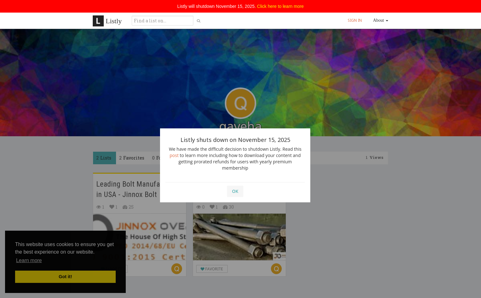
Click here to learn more (280, 6)
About (381, 20)
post (174, 155)
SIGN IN (355, 20)
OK (235, 191)
